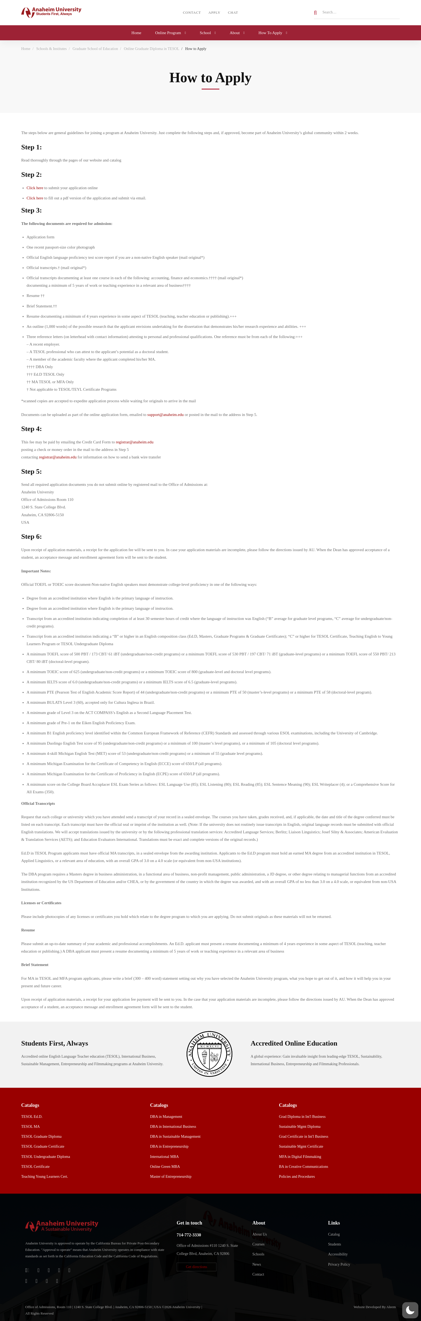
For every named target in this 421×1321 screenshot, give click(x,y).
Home (25, 49)
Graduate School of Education (95, 49)
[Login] (27, 1270)
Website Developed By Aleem (375, 1307)
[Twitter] (69, 1270)
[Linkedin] (57, 1281)
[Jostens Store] (38, 1270)
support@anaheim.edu (165, 414)
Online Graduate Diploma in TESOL (151, 49)
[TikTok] (36, 1281)
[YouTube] (46, 1281)
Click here (35, 188)
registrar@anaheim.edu (134, 442)
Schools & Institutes (51, 49)
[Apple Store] (48, 1270)
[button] (196, 1267)
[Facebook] (59, 1270)
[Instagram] (26, 1281)
